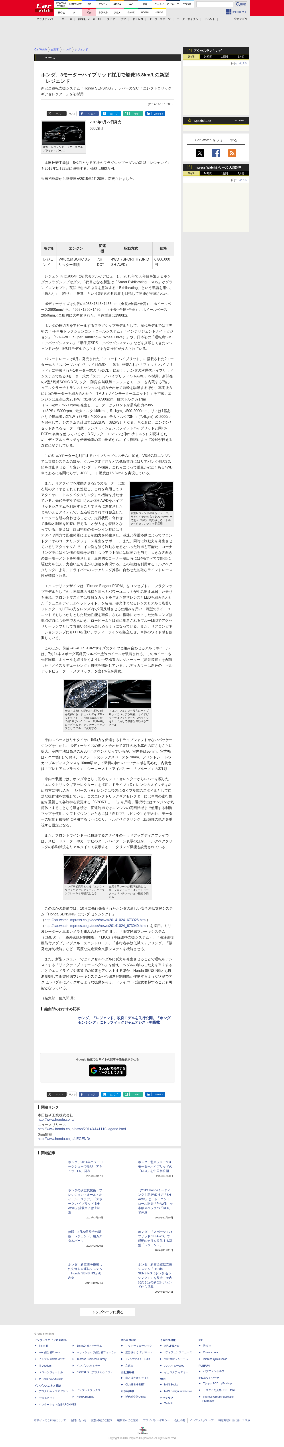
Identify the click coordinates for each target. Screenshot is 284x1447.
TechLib (168, 1403)
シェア (91, 113)
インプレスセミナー (89, 1365)
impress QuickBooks (215, 1359)
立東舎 (129, 1365)
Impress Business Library (91, 1359)
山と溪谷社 (127, 1372)
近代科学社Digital (135, 1396)
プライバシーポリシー (156, 1420)
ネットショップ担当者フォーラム (96, 1352)
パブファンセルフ (213, 1371)
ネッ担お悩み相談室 (51, 1379)
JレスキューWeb (174, 1365)
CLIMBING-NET (134, 1384)
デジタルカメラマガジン (53, 1391)
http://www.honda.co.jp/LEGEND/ (64, 1139)
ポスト (59, 113)
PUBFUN (204, 1365)
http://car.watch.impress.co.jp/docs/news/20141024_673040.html (95, 926)
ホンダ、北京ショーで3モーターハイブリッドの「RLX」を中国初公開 (155, 1166)
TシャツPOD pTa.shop (217, 1383)
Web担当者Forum (49, 1352)
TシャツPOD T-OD (137, 1359)
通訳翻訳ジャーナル (176, 1359)
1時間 (191, 56)
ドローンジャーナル (51, 1372)
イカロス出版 (168, 1340)
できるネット (47, 1397)
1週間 (224, 56)
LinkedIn (158, 113)
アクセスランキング (208, 50)
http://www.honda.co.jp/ (56, 1119)
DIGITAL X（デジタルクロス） (95, 1372)
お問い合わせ (79, 1420)
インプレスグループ (202, 1420)
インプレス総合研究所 (52, 1359)
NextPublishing (85, 1396)
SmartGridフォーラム (89, 1345)
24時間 (208, 56)
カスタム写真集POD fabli (219, 1390)
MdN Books (171, 1384)
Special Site (202, 121)
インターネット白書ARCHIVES (57, 1404)
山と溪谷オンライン (137, 1377)
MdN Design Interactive (178, 1391)
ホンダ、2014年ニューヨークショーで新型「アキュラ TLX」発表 (85, 1166)
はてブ (114, 113)
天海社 (207, 1345)
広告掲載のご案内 (101, 1420)
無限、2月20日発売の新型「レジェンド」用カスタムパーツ (85, 1236)
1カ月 (241, 56)
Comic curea (210, 1352)
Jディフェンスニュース (178, 1352)
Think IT (43, 1345)
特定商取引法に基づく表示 (234, 1420)
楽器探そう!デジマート (139, 1352)
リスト (72, 113)
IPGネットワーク (209, 1377)
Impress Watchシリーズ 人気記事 (217, 167)
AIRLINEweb (171, 1345)
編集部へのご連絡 (127, 1420)
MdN (163, 1379)
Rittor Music (128, 1340)
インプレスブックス (89, 1390)
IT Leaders (45, 1365)
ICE (201, 1340)
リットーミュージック (138, 1345)
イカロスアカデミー (176, 1372)
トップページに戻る (108, 1312)
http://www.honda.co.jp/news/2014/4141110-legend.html (82, 1129)
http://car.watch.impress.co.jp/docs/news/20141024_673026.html (95, 920)
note (136, 113)
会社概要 (179, 1420)
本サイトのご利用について (50, 1420)
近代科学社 (127, 1391)
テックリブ (166, 1397)
